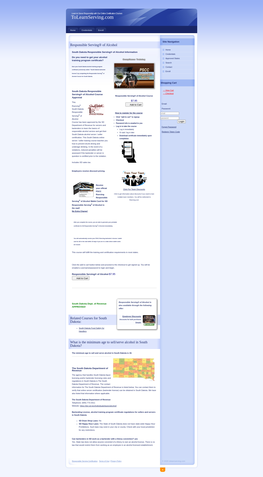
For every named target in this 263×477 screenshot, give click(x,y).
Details (138, 323)
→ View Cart (168, 90)
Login (181, 121)
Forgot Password (169, 127)
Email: (164, 104)
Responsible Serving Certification (85, 461)
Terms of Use (104, 461)
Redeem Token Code (171, 132)
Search (169, 63)
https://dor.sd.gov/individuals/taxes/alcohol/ (98, 406)
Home (73, 29)
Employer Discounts (131, 316)
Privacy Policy (116, 461)
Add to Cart (134, 104)
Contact (169, 67)
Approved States (173, 58)
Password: (166, 109)
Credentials (87, 29)
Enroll (101, 29)
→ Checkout (168, 93)
